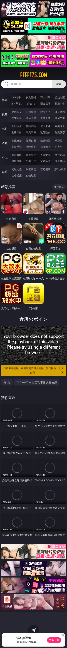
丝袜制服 (31, 118)
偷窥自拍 (17, 140)
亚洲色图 (31, 140)
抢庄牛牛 (60, 103)
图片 (5, 143)
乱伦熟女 (45, 132)
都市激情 (17, 155)
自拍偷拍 (31, 111)
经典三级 (31, 132)
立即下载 (54, 640)
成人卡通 (45, 126)
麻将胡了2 (16, 103)
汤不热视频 (60, 169)
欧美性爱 (60, 126)
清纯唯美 (31, 146)
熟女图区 (45, 146)
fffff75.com (33, 75)
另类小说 (31, 161)
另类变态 (60, 132)
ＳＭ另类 (60, 118)
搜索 (58, 84)
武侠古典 (60, 155)
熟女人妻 (17, 118)
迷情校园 (17, 161)
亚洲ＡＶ (17, 111)
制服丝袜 (17, 132)
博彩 (5, 100)
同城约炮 (17, 169)
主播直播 (45, 118)
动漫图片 (60, 140)
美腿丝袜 (17, 146)
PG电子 (16, 97)
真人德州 (31, 97)
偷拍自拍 (31, 126)
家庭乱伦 (31, 155)
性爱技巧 (60, 161)
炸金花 (31, 103)
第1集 (7, 382)
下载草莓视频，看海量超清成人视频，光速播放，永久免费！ (34, 370)
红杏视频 (17, 175)
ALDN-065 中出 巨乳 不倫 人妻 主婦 (37, 382)
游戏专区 (60, 97)
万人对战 (45, 97)
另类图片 (60, 146)
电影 (5, 129)
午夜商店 (31, 169)
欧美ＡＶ (45, 111)
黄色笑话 (45, 161)
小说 (5, 157)
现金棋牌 (45, 103)
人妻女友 (45, 155)
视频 (5, 114)
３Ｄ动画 (60, 111)
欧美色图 (45, 140)
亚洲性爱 (17, 126)
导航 (5, 172)
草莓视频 (45, 169)
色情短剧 (31, 175)
